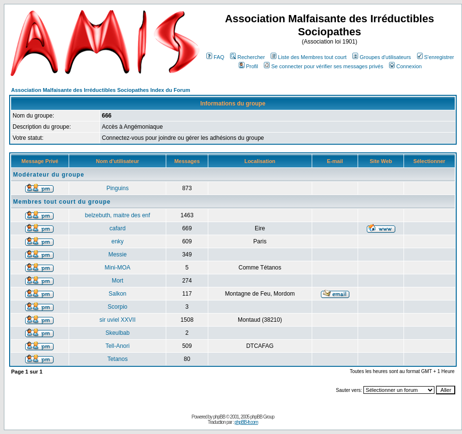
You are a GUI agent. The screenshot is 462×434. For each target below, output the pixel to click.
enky (118, 241)
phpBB (219, 416)
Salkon (118, 293)
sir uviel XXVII (118, 319)
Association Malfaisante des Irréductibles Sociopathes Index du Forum (100, 90)
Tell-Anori (117, 346)
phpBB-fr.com (246, 422)
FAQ (215, 57)
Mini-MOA (117, 267)
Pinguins (117, 188)
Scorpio (118, 306)
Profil (248, 66)
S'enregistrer (435, 57)
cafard (118, 228)
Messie (117, 254)
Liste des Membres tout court (308, 57)
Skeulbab (117, 332)
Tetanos (117, 359)
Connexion (405, 66)
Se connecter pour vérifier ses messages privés (323, 66)
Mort (117, 280)
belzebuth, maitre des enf (117, 215)
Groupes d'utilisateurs (381, 57)
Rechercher (247, 57)
